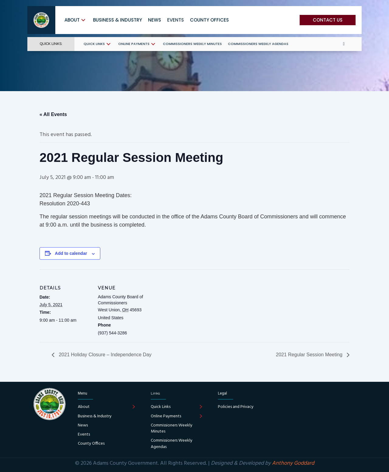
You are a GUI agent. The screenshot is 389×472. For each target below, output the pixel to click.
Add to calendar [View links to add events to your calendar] (71, 253)
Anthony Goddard (293, 463)
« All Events (53, 114)
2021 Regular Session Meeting (310, 354)
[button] (83, 19)
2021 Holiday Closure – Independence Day (104, 354)
